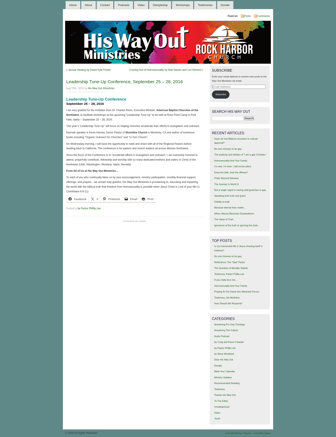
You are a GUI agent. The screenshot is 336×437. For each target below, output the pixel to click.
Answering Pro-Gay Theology (229, 324)
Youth (217, 418)
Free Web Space (262, 433)
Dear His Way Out (223, 359)
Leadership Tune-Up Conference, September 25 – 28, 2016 (124, 81)
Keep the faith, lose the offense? (231, 172)
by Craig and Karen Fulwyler (229, 342)
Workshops (183, 5)
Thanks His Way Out (225, 395)
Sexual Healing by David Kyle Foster (89, 69)
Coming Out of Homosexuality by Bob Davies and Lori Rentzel (165, 69)
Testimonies (205, 5)
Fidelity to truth (222, 201)
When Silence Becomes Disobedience (234, 213)
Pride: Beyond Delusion (226, 178)
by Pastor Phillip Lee (89, 208)
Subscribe (221, 94)
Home (73, 5)
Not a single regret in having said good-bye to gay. (240, 190)
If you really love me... (225, 280)
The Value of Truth (223, 219)
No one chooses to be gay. (228, 149)
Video (141, 5)
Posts (247, 16)
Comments (263, 16)
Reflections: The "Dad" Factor (229, 262)
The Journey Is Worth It (226, 184)
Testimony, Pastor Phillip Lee (229, 274)
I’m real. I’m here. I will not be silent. (233, 166)
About (88, 5)
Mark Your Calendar (224, 371)
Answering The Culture (226, 330)
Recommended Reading (227, 383)
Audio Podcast (222, 336)
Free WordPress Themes (238, 433)
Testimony (219, 389)
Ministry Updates (223, 377)
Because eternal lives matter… (230, 207)
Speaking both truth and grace (230, 195)
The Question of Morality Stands (231, 268)
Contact (105, 5)
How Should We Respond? (228, 303)
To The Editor (221, 401)
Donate (225, 5)
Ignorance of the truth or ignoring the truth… (237, 225)
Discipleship (160, 5)
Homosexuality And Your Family (230, 160)
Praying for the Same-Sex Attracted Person (236, 291)
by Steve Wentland (224, 354)
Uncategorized (222, 406)
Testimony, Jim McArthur (227, 297)
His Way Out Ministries (101, 88)
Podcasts (123, 5)
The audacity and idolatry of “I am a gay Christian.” (240, 154)
